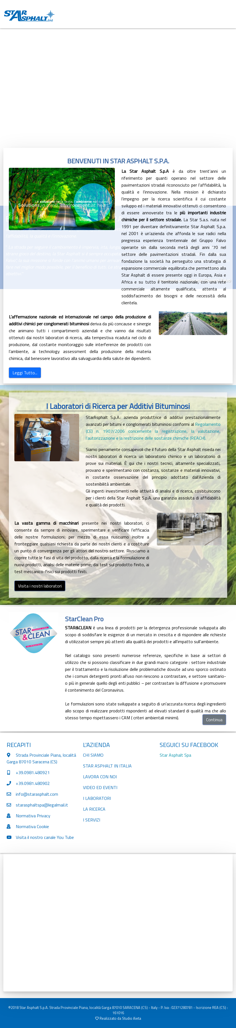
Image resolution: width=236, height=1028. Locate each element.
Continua (214, 719)
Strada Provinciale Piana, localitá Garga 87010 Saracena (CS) (41, 758)
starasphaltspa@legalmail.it (42, 805)
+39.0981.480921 (32, 772)
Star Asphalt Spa (175, 755)
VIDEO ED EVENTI (100, 787)
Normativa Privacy (33, 815)
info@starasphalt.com (37, 794)
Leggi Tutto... (24, 372)
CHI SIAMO (93, 755)
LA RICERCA (94, 809)
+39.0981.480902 (33, 783)
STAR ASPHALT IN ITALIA (107, 765)
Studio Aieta (131, 1018)
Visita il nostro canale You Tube (45, 837)
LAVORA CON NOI (100, 776)
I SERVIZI (91, 819)
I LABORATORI (97, 798)
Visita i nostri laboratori (40, 586)
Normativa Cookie (32, 826)
